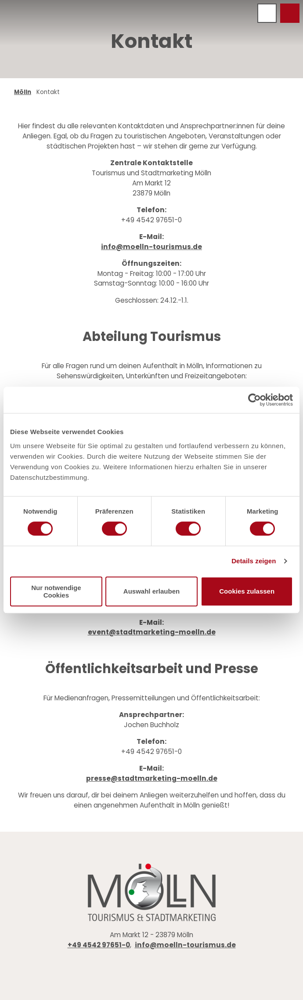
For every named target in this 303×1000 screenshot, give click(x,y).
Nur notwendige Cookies (56, 591)
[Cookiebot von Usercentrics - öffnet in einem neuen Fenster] (254, 399)
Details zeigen (253, 561)
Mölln (22, 92)
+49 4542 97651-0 (99, 944)
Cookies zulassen (246, 591)
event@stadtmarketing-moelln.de (152, 632)
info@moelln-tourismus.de (151, 246)
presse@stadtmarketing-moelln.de (151, 778)
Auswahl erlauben (151, 591)
